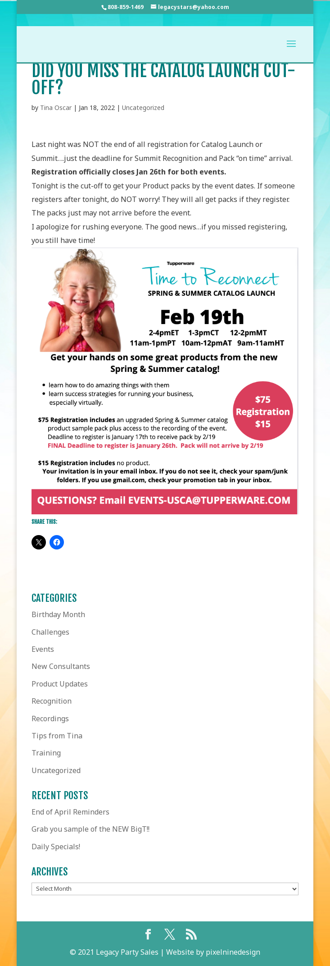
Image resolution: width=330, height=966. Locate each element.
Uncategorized (143, 107)
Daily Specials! (56, 847)
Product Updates (60, 684)
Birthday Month (58, 614)
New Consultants (61, 666)
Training (46, 753)
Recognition (52, 701)
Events (43, 649)
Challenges (50, 632)
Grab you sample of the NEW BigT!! (90, 829)
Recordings (50, 718)
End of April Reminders (70, 812)
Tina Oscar (56, 107)
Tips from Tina (57, 736)
